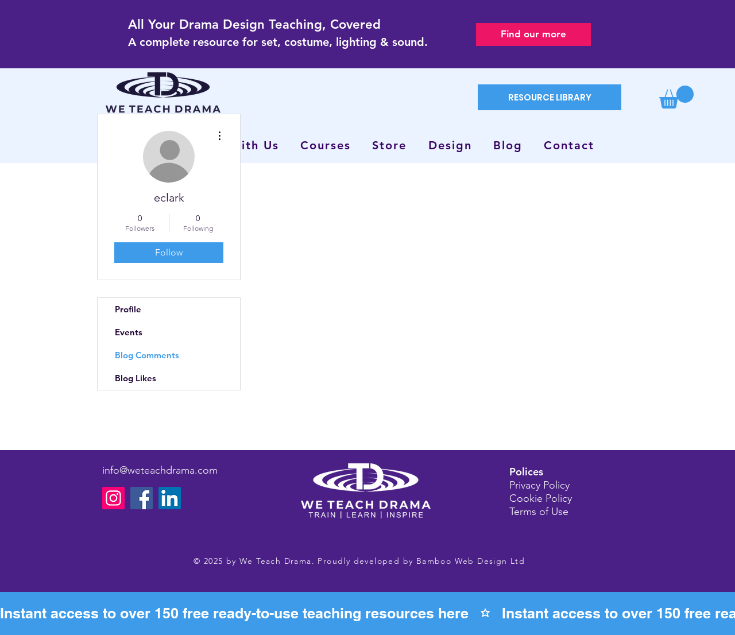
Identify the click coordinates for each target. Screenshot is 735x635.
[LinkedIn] (169, 498)
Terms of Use (538, 511)
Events (128, 332)
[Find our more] (533, 34)
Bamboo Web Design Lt (467, 561)
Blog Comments (147, 355)
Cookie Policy (540, 498)
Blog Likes (135, 378)
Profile (128, 309)
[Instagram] (113, 498)
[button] (676, 97)
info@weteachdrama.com (160, 470)
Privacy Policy (539, 485)
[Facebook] (141, 498)
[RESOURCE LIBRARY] (549, 97)
